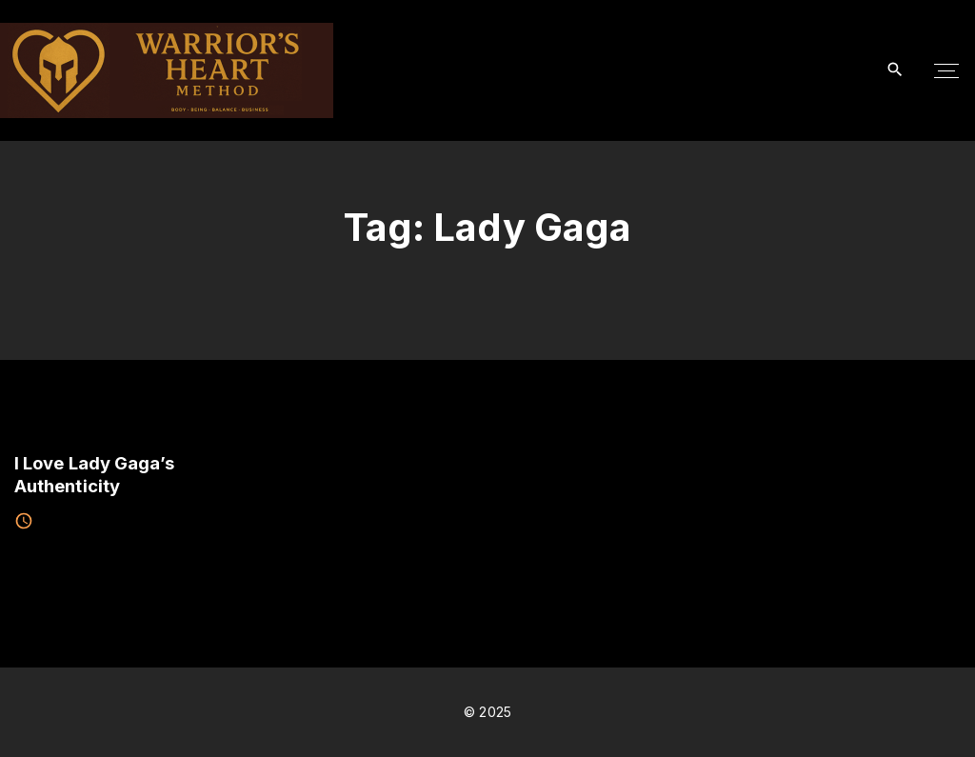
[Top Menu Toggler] (946, 70)
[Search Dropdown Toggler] (895, 70)
